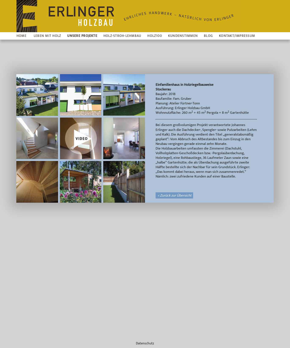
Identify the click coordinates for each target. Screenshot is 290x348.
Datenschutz (145, 343)
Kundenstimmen (183, 36)
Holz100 (154, 36)
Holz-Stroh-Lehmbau (122, 36)
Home (21, 36)
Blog (208, 36)
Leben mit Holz (47, 36)
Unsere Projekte (82, 36)
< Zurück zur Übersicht (174, 195)
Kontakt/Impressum (237, 36)
